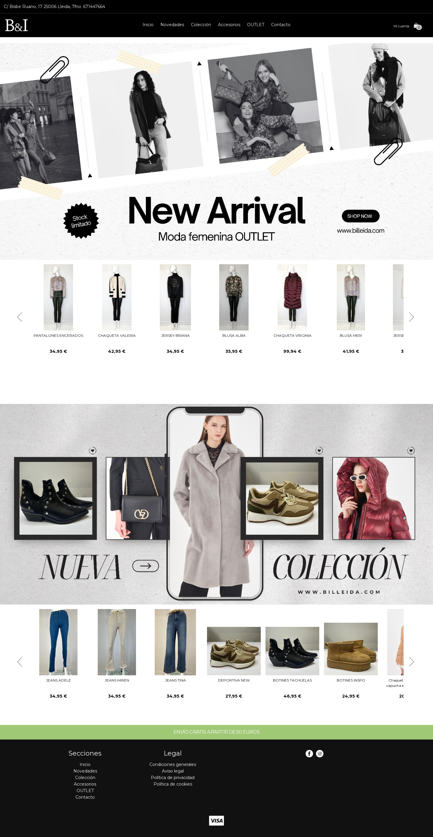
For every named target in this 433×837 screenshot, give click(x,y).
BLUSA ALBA (234, 335)
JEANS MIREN (117, 680)
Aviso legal (173, 771)
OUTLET (255, 24)
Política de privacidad (173, 777)
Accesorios (229, 24)
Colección (201, 24)
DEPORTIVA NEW (234, 680)
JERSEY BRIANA (175, 335)
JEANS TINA (175, 680)
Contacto (280, 24)
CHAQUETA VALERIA (117, 335)
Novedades (172, 24)
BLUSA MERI (351, 335)
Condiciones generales (172, 764)
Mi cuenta (401, 26)
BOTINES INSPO (351, 680)
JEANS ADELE (58, 680)
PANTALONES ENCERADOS (58, 335)
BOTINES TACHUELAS (292, 680)
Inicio (148, 24)
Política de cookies (173, 784)
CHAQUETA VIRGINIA (293, 335)
